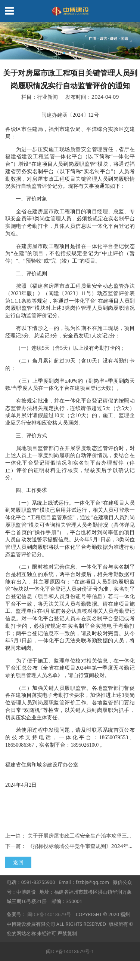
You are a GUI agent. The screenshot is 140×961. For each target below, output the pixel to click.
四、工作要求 (26, 490)
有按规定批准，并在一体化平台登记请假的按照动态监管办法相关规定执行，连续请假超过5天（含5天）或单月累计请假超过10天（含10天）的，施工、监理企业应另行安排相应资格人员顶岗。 (70, 412)
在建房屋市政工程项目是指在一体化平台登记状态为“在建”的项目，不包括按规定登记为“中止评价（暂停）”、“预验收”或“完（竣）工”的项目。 (70, 253)
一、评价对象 (26, 199)
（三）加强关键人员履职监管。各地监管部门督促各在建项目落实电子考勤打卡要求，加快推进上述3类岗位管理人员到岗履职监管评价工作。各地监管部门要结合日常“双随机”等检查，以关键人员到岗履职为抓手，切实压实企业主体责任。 (70, 702)
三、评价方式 (26, 435)
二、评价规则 (26, 273)
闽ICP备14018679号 (49, 914)
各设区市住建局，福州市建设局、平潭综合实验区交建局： (70, 133)
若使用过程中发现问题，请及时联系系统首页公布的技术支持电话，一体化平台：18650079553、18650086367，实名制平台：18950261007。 (70, 737)
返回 (18, 862)
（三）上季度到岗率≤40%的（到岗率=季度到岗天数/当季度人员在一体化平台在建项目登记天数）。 (70, 384)
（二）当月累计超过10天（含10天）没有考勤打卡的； (70, 364)
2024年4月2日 (70, 781)
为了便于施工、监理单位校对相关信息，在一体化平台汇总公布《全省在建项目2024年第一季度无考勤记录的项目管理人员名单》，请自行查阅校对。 (70, 668)
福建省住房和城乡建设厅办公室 (70, 761)
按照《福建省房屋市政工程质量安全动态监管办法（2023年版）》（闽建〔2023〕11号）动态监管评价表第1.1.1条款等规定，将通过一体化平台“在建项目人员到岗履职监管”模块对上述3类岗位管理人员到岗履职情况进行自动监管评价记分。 (70, 300)
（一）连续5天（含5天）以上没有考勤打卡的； (65, 348)
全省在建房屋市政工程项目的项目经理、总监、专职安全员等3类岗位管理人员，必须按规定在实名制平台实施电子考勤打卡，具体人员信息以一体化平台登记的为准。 (70, 222)
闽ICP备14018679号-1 (70, 951)
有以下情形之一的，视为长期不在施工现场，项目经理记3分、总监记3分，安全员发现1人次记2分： (70, 332)
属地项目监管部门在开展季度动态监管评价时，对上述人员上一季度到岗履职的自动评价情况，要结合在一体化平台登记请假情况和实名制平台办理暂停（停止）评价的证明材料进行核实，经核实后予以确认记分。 (70, 463)
